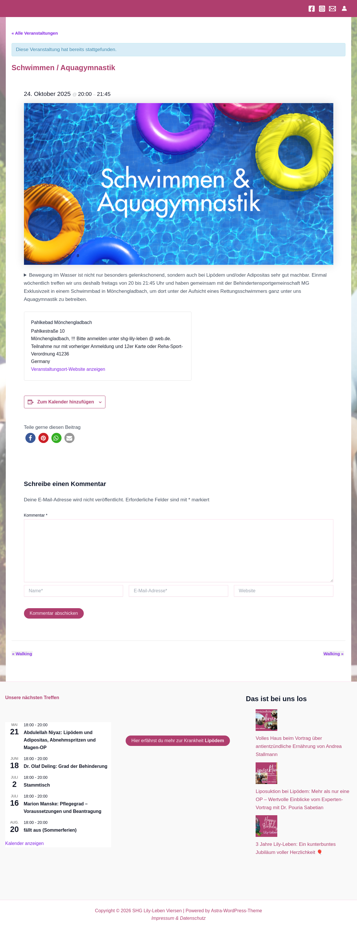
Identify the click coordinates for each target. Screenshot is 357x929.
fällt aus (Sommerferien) (50, 830)
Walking (21, 653)
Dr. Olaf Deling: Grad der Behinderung (65, 766)
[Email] (332, 8)
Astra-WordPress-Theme (236, 910)
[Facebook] (311, 8)
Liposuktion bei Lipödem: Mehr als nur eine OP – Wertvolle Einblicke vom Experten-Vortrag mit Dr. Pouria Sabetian (302, 799)
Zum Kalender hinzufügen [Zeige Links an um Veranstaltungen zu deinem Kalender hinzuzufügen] (65, 401)
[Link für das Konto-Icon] (344, 8)
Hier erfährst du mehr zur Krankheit (177, 740)
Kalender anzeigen (24, 843)
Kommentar (36, 515)
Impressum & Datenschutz (178, 918)
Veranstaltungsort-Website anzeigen (68, 369)
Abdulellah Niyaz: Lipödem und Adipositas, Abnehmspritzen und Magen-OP (60, 740)
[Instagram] (322, 8)
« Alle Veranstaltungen (35, 33)
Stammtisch (37, 785)
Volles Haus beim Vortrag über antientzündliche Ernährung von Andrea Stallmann (299, 746)
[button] (30, 438)
